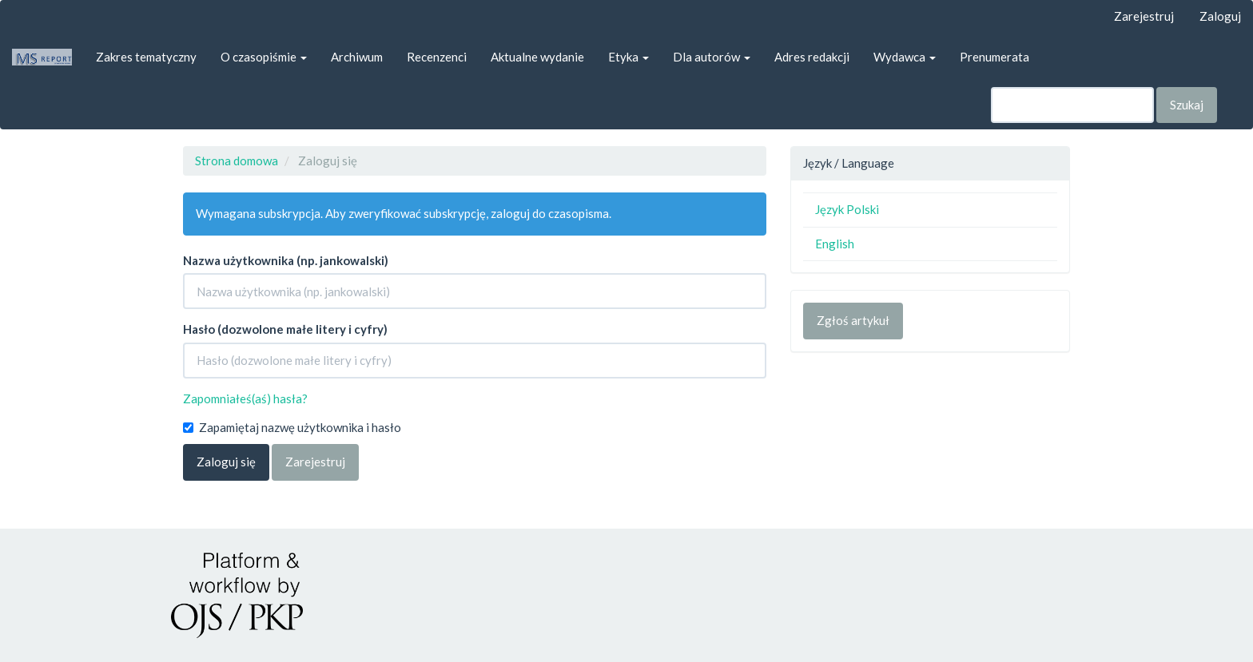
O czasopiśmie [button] (264, 57)
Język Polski (847, 209)
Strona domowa (236, 160)
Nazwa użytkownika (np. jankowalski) (285, 260)
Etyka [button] (628, 57)
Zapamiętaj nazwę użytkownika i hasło (292, 427)
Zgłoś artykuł (853, 320)
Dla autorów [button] (711, 57)
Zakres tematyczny (146, 57)
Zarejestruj (1144, 16)
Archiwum (357, 57)
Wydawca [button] (904, 57)
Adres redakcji (811, 57)
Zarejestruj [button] (315, 461)
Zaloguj (1220, 16)
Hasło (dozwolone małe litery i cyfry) (285, 329)
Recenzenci (437, 57)
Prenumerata (994, 57)
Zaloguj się (226, 461)
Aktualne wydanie (537, 57)
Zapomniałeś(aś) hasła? (245, 398)
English (834, 243)
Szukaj (1186, 104)
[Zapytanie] (1072, 105)
